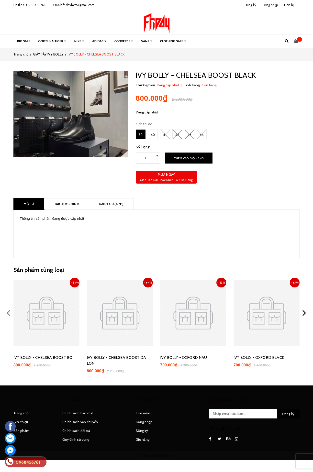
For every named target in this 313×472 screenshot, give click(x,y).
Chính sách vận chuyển (80, 422)
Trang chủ (20, 413)
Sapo (167, 455)
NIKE (79, 41)
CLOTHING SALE (173, 41)
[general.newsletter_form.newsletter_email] (254, 413)
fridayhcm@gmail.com (79, 5)
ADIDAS (99, 41)
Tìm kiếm (143, 413)
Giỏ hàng (142, 439)
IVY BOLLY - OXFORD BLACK (259, 357)
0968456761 (35, 5)
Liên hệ (289, 5)
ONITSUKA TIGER (52, 41)
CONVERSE (123, 41)
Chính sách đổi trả (76, 430)
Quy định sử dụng (75, 439)
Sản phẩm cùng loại (38, 269)
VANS (146, 41)
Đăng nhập (144, 422)
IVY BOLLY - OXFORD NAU (183, 357)
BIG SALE (23, 41)
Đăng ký (142, 430)
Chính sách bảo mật (78, 413)
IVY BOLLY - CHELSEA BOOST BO (42, 357)
